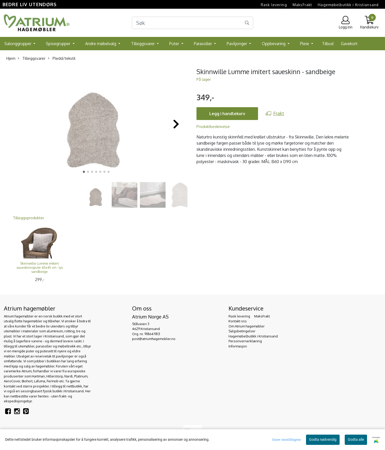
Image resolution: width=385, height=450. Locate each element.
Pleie (305, 43)
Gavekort (349, 43)
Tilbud (327, 43)
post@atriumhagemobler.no (153, 339)
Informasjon (238, 346)
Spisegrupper (58, 43)
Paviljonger (237, 43)
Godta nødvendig (323, 439)
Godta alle (356, 439)
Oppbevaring (274, 43)
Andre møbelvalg (101, 43)
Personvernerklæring (245, 341)
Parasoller (203, 43)
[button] (84, 172)
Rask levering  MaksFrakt (286, 5)
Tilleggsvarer (143, 43)
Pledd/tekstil (61, 58)
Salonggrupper (18, 43)
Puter (174, 43)
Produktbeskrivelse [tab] (213, 126)
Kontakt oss (238, 321)
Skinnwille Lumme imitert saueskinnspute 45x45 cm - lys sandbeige (39, 267)
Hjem (10, 58)
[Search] (192, 23)
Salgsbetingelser (242, 331)
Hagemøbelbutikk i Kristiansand (348, 5)
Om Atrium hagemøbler (247, 326)
